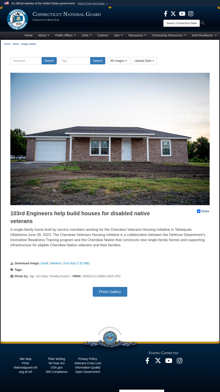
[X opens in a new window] (173, 13)
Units (87, 35)
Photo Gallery (110, 292)
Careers (103, 35)
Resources (137, 35)
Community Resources (169, 35)
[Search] (181, 23)
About (44, 35)
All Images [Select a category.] (118, 60)
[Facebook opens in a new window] (165, 13)
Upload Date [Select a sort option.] (144, 60)
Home (29, 35)
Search (49, 60)
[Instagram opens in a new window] (190, 13)
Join (118, 35)
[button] (93, 3)
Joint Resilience (204, 35)
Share (203, 211)
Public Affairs (65, 35)
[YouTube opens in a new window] (182, 13)
